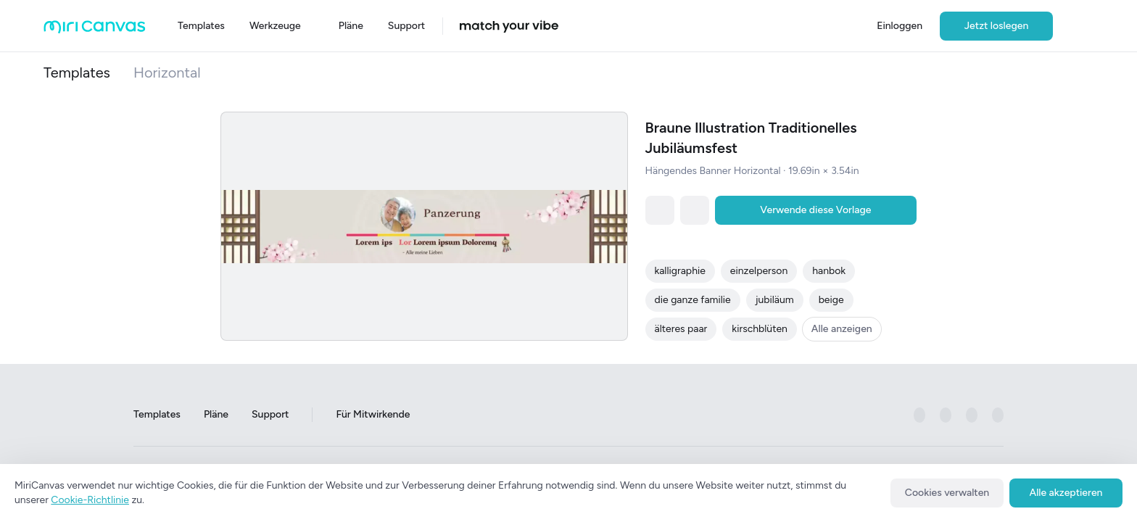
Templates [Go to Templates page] (157, 415)
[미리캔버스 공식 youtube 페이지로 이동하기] (998, 415)
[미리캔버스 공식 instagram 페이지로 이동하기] (945, 415)
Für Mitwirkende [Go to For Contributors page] (373, 415)
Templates (77, 72)
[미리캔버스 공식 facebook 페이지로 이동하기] (919, 415)
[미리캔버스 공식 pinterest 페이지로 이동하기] (971, 415)
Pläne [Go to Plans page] (216, 415)
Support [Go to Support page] (270, 415)
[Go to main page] (95, 30)
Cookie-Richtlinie (90, 500)
